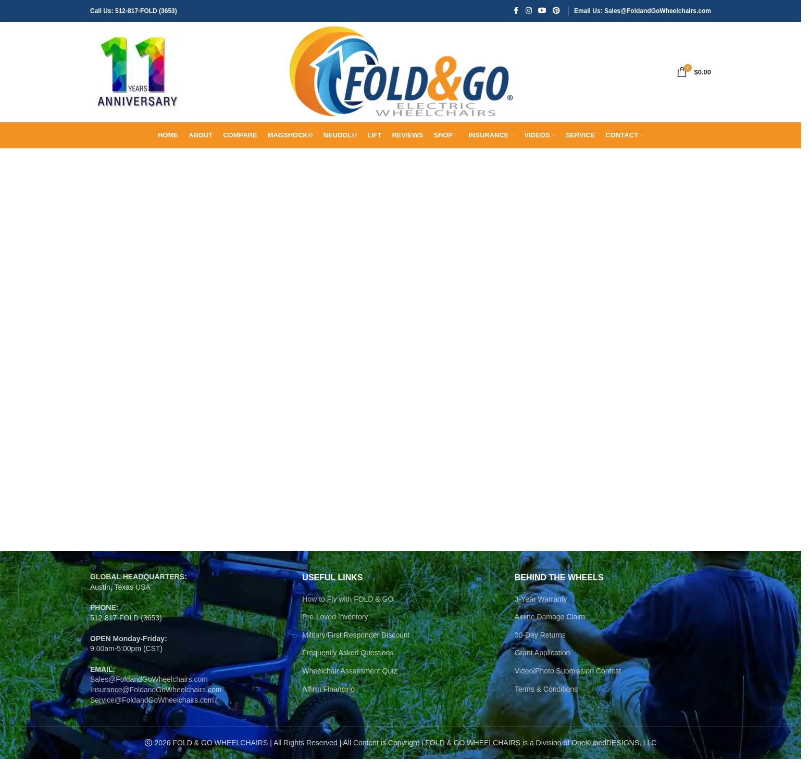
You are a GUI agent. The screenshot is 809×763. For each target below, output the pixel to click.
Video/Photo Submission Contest (568, 675)
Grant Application (542, 657)
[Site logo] (137, 73)
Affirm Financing (328, 693)
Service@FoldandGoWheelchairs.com (152, 704)
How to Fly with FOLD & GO (347, 603)
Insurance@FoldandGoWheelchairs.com (155, 694)
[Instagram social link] (528, 11)
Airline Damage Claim (550, 621)
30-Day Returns (540, 639)
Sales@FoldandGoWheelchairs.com (149, 683)
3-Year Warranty (541, 603)
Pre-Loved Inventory (335, 621)
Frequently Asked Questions (347, 657)
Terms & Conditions (546, 693)
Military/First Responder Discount (355, 639)
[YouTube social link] (542, 11)
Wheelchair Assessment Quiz (349, 675)
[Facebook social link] (516, 11)
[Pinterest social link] (556, 11)
